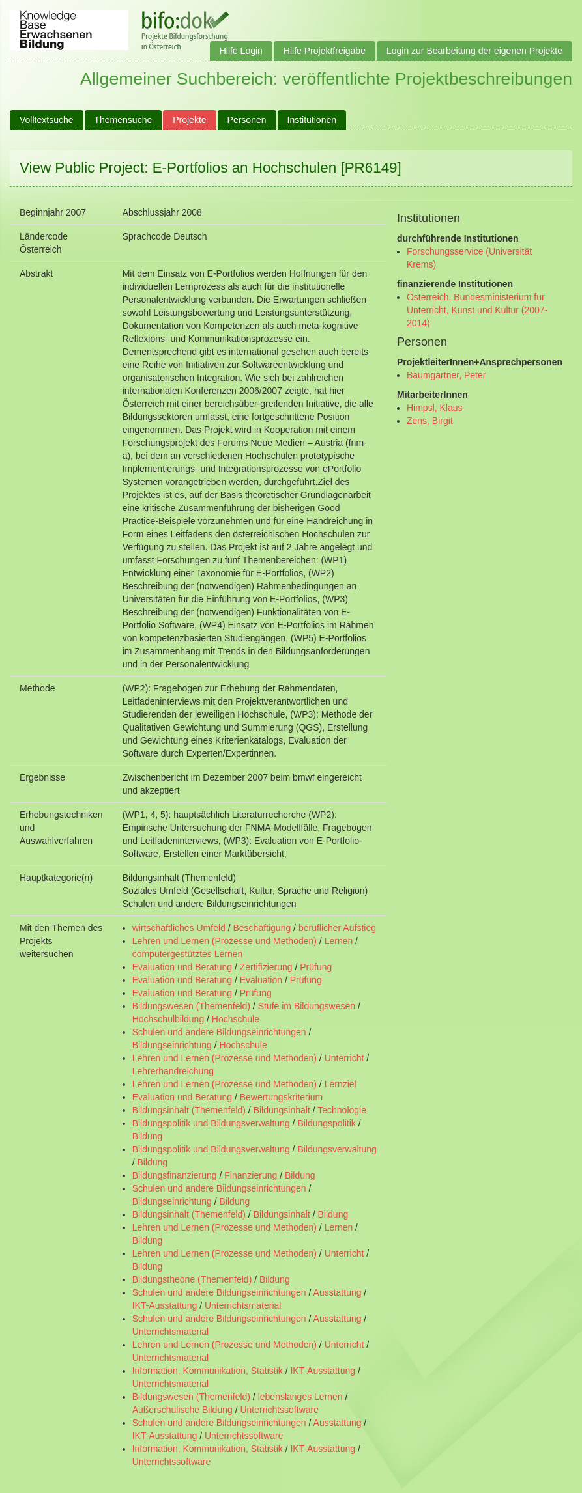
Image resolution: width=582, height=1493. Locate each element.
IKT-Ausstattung (164, 1305)
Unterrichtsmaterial (243, 1305)
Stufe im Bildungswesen (306, 1006)
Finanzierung (250, 1175)
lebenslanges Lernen (300, 1396)
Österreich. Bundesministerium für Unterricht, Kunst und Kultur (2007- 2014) (477, 310)
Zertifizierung (266, 967)
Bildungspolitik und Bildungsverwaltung (211, 1123)
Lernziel (340, 1084)
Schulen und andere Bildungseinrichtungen (219, 1032)
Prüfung (316, 967)
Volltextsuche (47, 120)
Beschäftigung (262, 928)
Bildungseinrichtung (172, 1045)
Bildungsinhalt (282, 1110)
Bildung (147, 1136)
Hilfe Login (241, 51)
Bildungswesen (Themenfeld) (191, 1006)
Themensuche (124, 120)
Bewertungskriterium (281, 1097)
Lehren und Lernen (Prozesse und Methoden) (224, 941)
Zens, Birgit (430, 420)
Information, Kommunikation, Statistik (207, 1370)
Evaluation (261, 980)
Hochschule (235, 1019)
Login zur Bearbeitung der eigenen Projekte (474, 51)
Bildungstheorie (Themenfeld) (192, 1279)
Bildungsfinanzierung (174, 1175)
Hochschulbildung (168, 1019)
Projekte (189, 120)
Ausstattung (337, 1292)
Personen (247, 120)
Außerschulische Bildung (182, 1409)
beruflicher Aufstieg (337, 928)
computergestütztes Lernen (187, 954)
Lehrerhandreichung (173, 1071)
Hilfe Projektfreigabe (325, 51)
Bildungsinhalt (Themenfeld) (189, 1110)
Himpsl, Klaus (435, 407)
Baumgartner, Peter (446, 375)
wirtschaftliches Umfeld (179, 928)
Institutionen (312, 120)
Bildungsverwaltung (336, 1149)
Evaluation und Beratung (182, 967)
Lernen (339, 941)
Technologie (341, 1110)
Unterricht (344, 1058)
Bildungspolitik (326, 1123)
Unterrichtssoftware (279, 1409)
